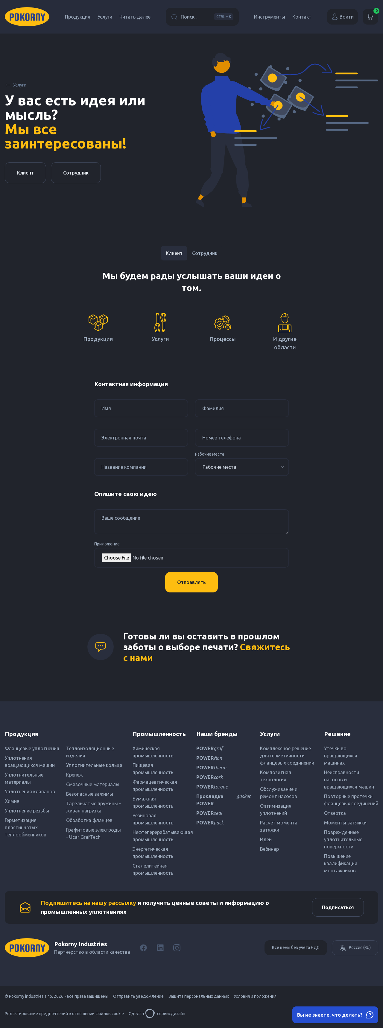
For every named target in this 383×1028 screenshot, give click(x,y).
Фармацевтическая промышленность (155, 785)
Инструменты (269, 16)
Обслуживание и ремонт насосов (278, 792)
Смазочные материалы (92, 784)
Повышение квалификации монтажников (340, 863)
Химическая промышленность (153, 752)
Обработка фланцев (89, 820)
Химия (12, 801)
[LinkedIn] (160, 950)
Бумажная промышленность (153, 802)
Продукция (77, 16)
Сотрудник (76, 172)
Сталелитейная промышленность (153, 869)
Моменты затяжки (345, 822)
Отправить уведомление (138, 998)
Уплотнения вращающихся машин (30, 761)
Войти (342, 16)
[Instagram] (176, 950)
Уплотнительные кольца (94, 765)
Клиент (25, 172)
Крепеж (74, 774)
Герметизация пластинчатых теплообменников (25, 827)
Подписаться (336, 908)
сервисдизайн (165, 1016)
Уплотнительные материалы (24, 778)
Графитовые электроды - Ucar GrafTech (93, 833)
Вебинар (269, 849)
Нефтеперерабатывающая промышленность (160, 836)
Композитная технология (275, 776)
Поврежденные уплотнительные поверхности (343, 839)
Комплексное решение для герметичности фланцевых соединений (287, 755)
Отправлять (191, 582)
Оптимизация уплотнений (275, 809)
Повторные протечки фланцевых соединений (351, 800)
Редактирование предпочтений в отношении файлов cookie (64, 1016)
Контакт (301, 16)
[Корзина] (370, 17)
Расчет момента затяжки (278, 826)
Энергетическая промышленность (153, 852)
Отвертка (335, 813)
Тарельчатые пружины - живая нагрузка (93, 807)
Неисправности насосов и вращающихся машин (349, 779)
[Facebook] (143, 950)
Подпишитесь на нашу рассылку (88, 903)
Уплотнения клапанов (30, 791)
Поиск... (202, 16)
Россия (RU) (355, 950)
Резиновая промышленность (153, 819)
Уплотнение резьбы (27, 810)
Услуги (105, 16)
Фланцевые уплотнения (32, 748)
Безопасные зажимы (89, 794)
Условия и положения (255, 998)
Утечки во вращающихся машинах (340, 755)
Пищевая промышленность (153, 768)
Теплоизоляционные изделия (90, 752)
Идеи (266, 839)
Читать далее (135, 16)
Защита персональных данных (198, 998)
